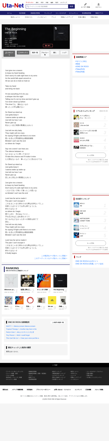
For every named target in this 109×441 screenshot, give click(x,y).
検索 (71, 6)
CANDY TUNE (85, 221)
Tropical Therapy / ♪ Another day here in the (21, 329)
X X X (82, 123)
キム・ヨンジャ (85, 118)
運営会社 (5, 389)
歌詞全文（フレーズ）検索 (14, 377)
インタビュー (42, 17)
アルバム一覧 (45, 54)
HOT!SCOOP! (85, 218)
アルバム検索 (10, 375)
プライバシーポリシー (43, 389)
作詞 (42, 2)
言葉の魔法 (82, 17)
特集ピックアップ (67, 17)
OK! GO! (83, 211)
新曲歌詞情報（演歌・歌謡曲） (38, 373)
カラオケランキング (58, 375)
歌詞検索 (22, 13)
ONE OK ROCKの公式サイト (86, 261)
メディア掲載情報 (17, 389)
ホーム (9, 13)
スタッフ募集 (99, 389)
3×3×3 (82, 138)
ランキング (48, 13)
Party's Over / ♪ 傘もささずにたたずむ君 (20, 332)
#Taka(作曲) (80, 72)
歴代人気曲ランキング (58, 377)
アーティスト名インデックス (14, 371)
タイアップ (63, 2)
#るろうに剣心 (81, 61)
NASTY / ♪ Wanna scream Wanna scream (20, 326)
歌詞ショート (15, 17)
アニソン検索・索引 (12, 373)
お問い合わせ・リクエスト (62, 389)
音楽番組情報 (86, 13)
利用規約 (29, 389)
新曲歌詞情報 (35, 13)
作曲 (47, 2)
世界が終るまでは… (87, 145)
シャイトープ (84, 228)
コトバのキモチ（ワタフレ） (95, 371)
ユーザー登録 (85, 7)
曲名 (37, 2)
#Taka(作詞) (80, 69)
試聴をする (9, 54)
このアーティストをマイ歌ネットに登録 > (50, 258)
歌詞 (56, 2)
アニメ (53, 17)
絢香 (81, 213)
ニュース (73, 375)
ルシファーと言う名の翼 (88, 130)
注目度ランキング (57, 379)
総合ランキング (56, 371)
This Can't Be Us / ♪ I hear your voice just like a (22, 338)
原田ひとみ (84, 133)
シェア (64, 52)
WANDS (83, 148)
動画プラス (99, 13)
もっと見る (90, 155)
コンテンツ (78, 389)
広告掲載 (88, 389)
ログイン (98, 7)
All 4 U (82, 203)
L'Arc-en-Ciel (84, 125)
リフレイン (84, 226)
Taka (10, 40)
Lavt (81, 236)
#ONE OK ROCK (82, 66)
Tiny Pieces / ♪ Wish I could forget (18, 335)
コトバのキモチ (60, 13)
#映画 (77, 64)
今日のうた (28, 17)
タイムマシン (73, 13)
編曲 (52, 2)
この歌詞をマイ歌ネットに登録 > (54, 256)
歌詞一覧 (35, 52)
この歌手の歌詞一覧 (58, 322)
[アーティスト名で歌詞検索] (47, 6)
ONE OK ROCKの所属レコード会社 (89, 264)
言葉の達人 (94, 17)
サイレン (83, 233)
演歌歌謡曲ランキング (58, 373)
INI (81, 206)
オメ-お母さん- (85, 115)
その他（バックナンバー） (94, 377)
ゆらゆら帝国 (84, 140)
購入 (54, 52)
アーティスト (30, 2)
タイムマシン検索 (11, 379)
